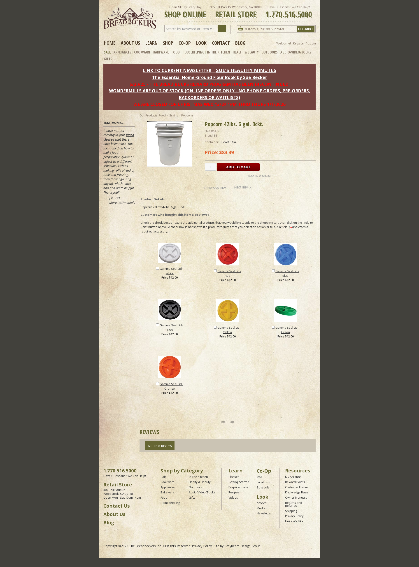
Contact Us (116, 506)
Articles (262, 503)
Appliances (122, 52)
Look (201, 42)
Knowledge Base (296, 492)
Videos (233, 497)
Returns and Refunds (293, 504)
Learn (151, 42)
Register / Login (304, 43)
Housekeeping (193, 52)
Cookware (142, 52)
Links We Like (294, 521)
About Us (130, 42)
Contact (221, 42)
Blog (240, 42)
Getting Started (238, 482)
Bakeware (161, 52)
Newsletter (264, 513)
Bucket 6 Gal (228, 142)
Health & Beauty (246, 52)
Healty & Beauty (200, 482)
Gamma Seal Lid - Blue (287, 273)
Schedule (263, 487)
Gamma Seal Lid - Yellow (229, 329)
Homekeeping (170, 503)
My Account (293, 477)
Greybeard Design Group (242, 546)
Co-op (185, 42)
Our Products (149, 115)
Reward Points (295, 482)
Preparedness (238, 487)
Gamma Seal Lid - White (171, 271)
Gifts (108, 58)
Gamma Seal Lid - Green (287, 329)
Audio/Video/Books (295, 52)
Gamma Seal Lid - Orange (171, 386)
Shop (168, 42)
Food (176, 52)
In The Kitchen (218, 52)
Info (259, 477)
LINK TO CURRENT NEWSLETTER (177, 70)
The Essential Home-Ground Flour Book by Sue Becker (209, 77)
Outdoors (269, 52)
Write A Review (159, 446)
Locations (263, 482)
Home (109, 42)
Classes (233, 477)
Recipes (233, 492)
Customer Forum (296, 487)
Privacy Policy (294, 516)
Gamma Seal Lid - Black (171, 327)
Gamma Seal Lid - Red (229, 273)
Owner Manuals (296, 497)
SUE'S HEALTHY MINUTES (246, 70)
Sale (107, 52)
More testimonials (122, 202)
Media (261, 508)
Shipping (291, 511)
